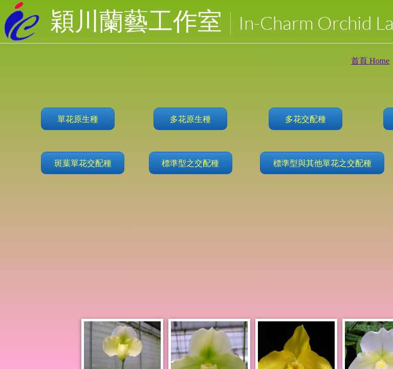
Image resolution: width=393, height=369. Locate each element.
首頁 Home (370, 60)
